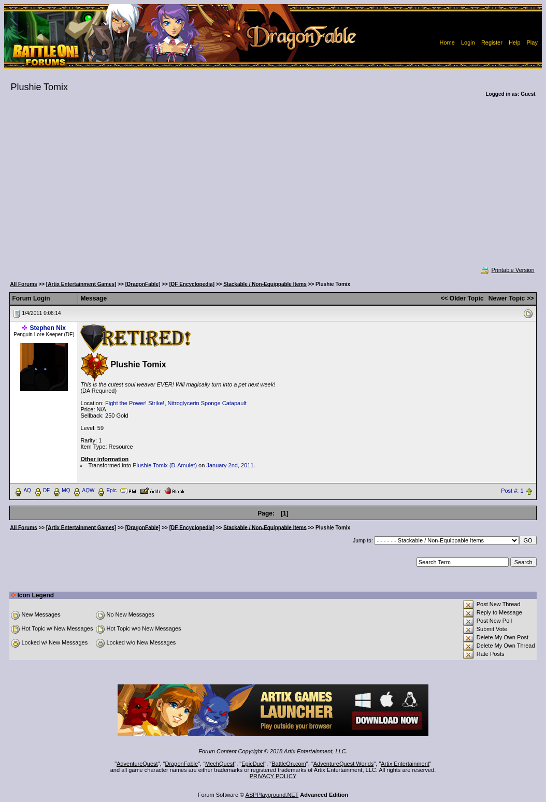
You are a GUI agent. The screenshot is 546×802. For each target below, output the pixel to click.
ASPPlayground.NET (272, 795)
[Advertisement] (272, 188)
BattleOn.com (288, 764)
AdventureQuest (137, 764)
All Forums (23, 284)
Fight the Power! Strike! (134, 403)
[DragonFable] (143, 284)
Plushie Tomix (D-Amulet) (165, 465)
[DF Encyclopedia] (191, 284)
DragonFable (181, 764)
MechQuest (219, 764)
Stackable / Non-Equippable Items (265, 284)
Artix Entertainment (405, 764)
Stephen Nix (47, 328)
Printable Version (507, 270)
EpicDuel (252, 764)
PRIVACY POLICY (273, 776)
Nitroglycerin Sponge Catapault (207, 403)
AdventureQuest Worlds (343, 764)
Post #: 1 (512, 491)
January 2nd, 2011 (229, 465)
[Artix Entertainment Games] (81, 284)
